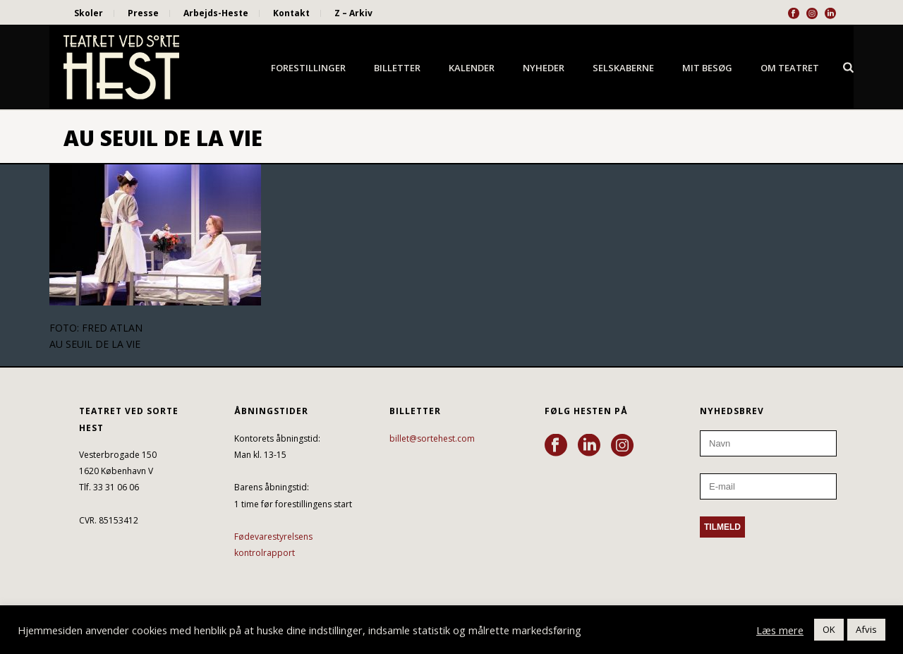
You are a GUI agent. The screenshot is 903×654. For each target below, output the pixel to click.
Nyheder (543, 67)
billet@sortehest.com (432, 438)
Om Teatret (789, 67)
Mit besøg (707, 67)
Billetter (397, 67)
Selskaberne (623, 67)
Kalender (472, 67)
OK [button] (829, 629)
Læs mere (780, 630)
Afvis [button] (866, 629)
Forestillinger (308, 67)
